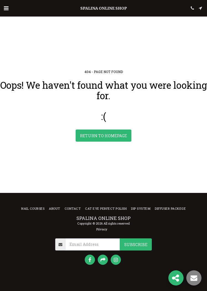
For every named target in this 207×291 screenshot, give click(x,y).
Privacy (101, 229)
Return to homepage (103, 135)
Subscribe (135, 244)
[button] (6, 8)
